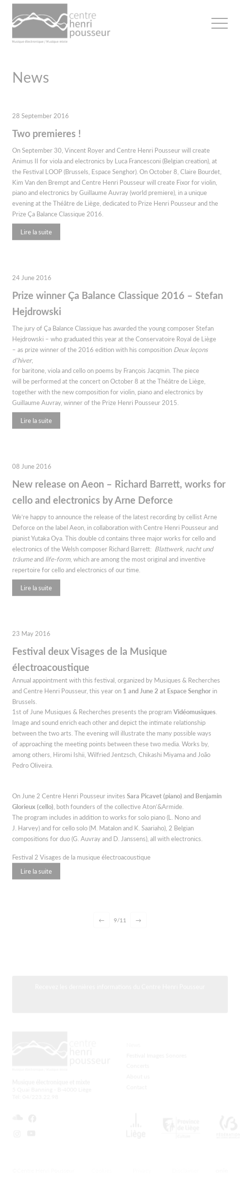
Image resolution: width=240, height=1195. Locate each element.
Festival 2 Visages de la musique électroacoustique (81, 855)
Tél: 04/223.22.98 (35, 1093)
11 (123, 917)
